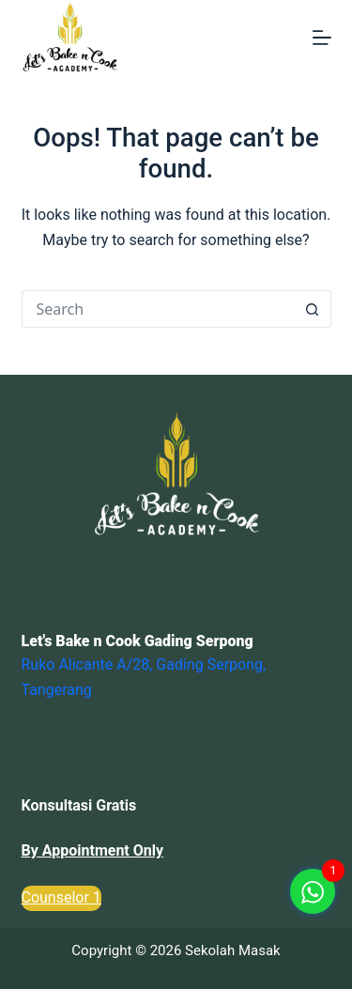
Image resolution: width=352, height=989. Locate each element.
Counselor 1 (61, 897)
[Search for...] (158, 309)
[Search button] (312, 309)
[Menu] (322, 37)
